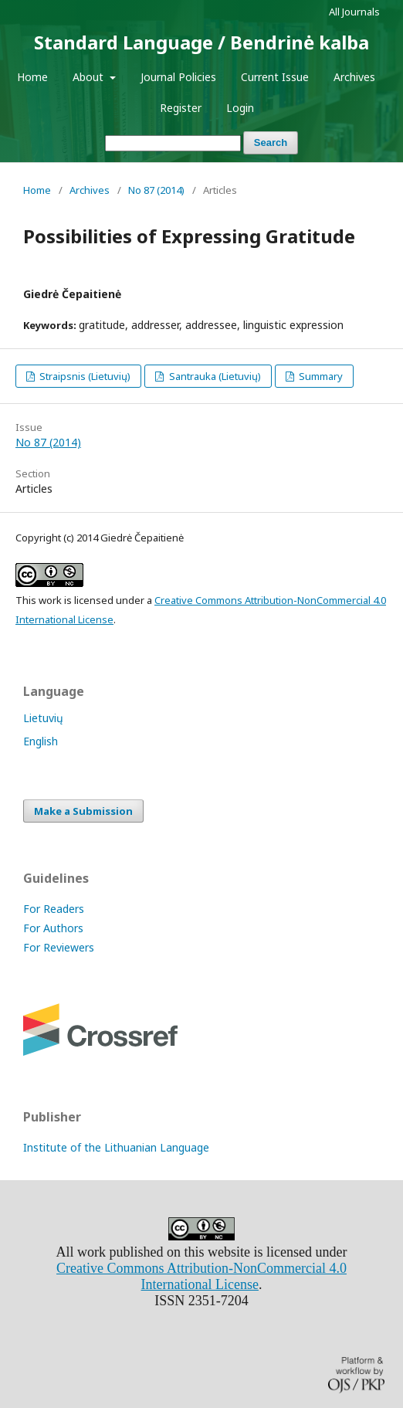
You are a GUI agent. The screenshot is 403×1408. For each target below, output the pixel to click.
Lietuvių (43, 718)
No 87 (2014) (156, 190)
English (40, 741)
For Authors (53, 928)
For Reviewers (58, 947)
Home (32, 77)
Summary (319, 376)
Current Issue (275, 77)
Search (270, 142)
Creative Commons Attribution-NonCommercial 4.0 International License (201, 1276)
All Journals (354, 12)
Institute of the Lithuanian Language (116, 1147)
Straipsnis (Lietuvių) (83, 376)
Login (240, 107)
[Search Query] (173, 143)
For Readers (53, 908)
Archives (354, 77)
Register (181, 107)
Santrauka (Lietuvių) (214, 376)
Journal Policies (178, 77)
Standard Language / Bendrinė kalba (201, 42)
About (90, 77)
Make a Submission (83, 811)
